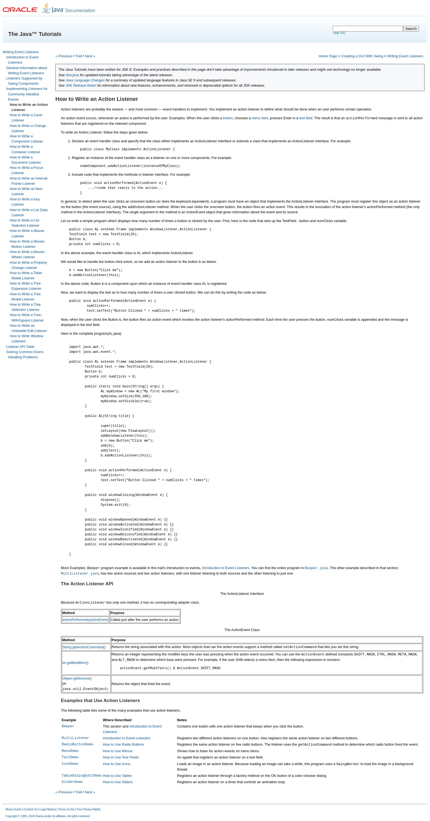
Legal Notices (47, 809)
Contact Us (30, 809)
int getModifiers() (75, 663)
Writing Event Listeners (21, 52)
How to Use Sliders (118, 782)
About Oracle (13, 809)
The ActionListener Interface (242, 594)
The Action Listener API (87, 583)
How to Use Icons (116, 764)
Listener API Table (20, 347)
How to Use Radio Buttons (123, 744)
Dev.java (72, 75)
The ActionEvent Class (242, 630)
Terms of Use (66, 809)
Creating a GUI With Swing (362, 56)
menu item (260, 118)
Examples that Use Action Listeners (100, 700)
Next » (90, 56)
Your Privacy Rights (89, 809)
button (228, 118)
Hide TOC (339, 33)
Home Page (328, 56)
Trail (78, 56)
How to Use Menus (117, 751)
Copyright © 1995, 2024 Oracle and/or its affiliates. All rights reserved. (47, 816)
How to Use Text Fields (121, 757)
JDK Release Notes (81, 85)
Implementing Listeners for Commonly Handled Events (27, 94)
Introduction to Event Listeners (225, 568)
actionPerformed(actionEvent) (85, 620)
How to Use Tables (117, 776)
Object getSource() (77, 678)
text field (305, 118)
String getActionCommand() (84, 647)
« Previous (63, 56)
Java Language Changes (85, 80)
